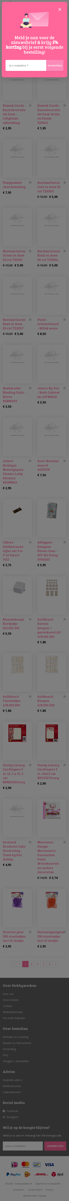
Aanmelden (54, 65)
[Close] (59, 9)
